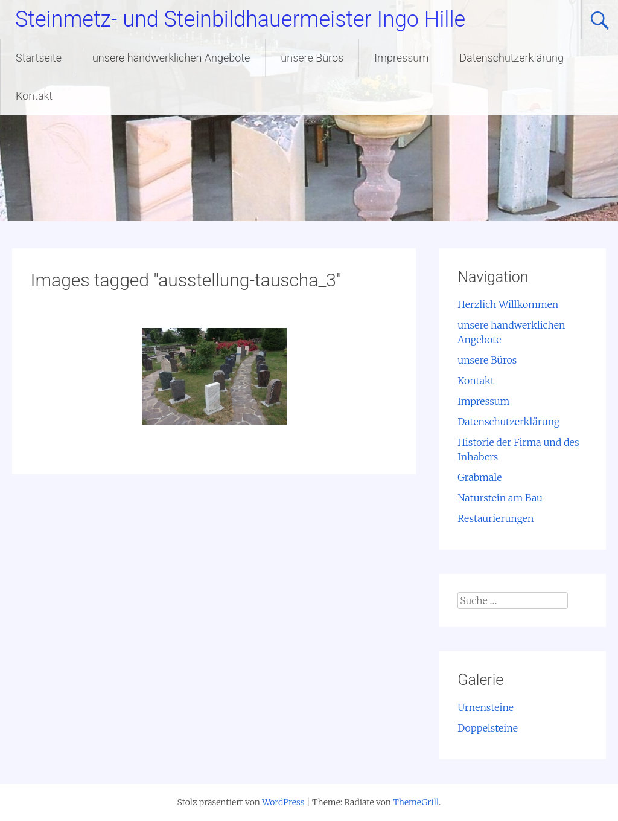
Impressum (401, 57)
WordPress (283, 802)
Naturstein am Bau (500, 498)
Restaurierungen (495, 518)
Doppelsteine (487, 728)
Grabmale (479, 477)
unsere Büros (312, 57)
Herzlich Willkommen (507, 304)
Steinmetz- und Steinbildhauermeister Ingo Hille (240, 19)
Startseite (39, 57)
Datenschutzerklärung (511, 57)
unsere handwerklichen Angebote (171, 57)
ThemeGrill (416, 802)
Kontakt (34, 95)
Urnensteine (485, 707)
